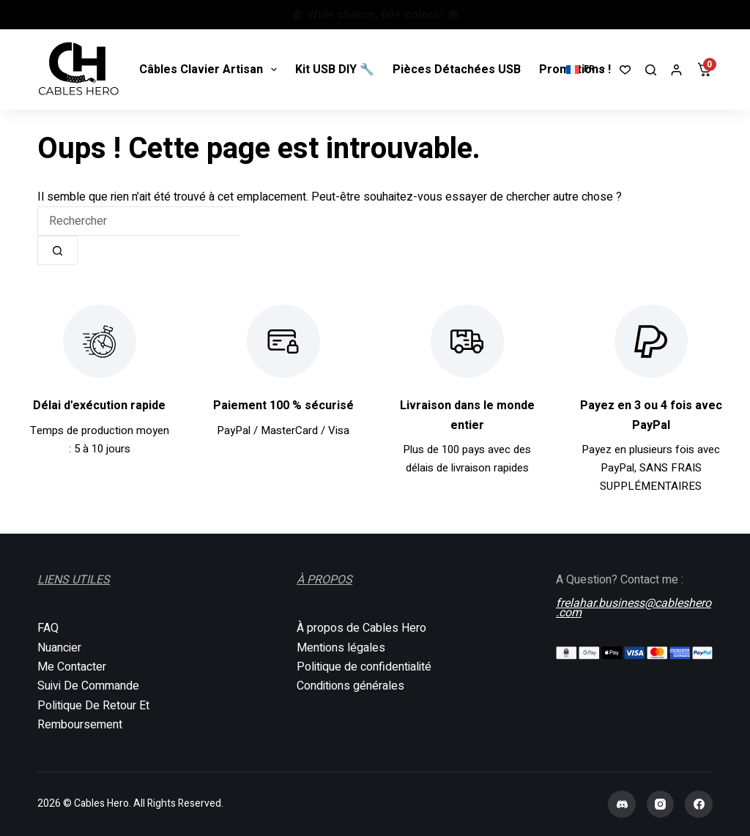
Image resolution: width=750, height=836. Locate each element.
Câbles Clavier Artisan (211, 69)
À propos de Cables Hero (361, 628)
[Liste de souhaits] (625, 69)
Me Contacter (71, 667)
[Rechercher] (650, 69)
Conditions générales (350, 686)
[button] (585, 69)
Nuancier (59, 648)
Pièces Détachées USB (457, 69)
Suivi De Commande (88, 686)
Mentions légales (341, 648)
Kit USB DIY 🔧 (334, 69)
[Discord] (622, 804)
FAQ (48, 628)
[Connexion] (676, 69)
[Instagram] (661, 804)
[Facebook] (699, 804)
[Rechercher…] (137, 221)
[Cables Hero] (79, 69)
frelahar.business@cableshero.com (633, 606)
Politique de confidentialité (364, 667)
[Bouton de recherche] (57, 250)
